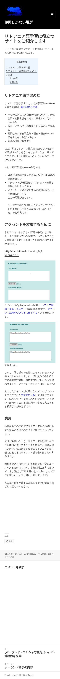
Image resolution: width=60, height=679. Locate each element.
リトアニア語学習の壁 (18, 67)
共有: (14, 78)
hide (24, 61)
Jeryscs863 (31, 554)
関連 (14, 81)
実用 (9, 74)
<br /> (14, 511)
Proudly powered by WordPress (19, 675)
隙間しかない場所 (19, 22)
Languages (46, 554)
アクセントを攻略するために (21, 71)
